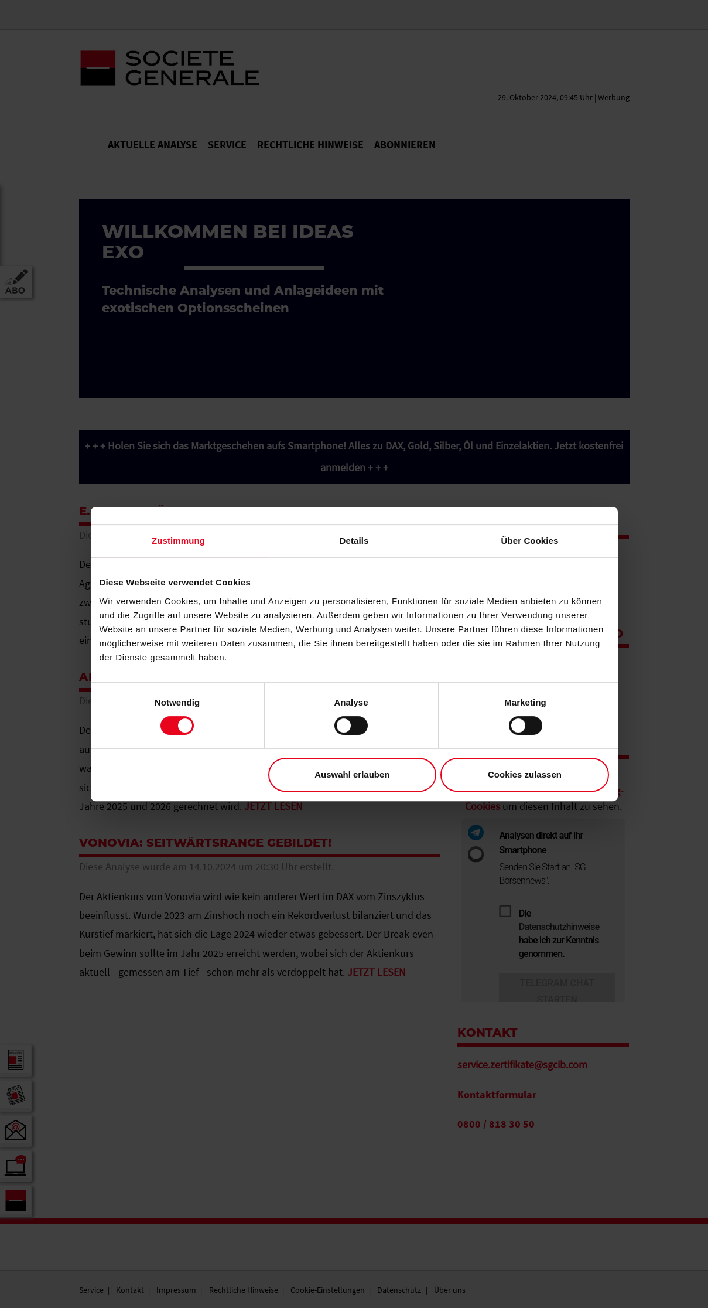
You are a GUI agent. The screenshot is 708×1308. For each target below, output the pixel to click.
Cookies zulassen (525, 774)
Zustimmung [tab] (178, 541)
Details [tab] (354, 541)
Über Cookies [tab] (530, 541)
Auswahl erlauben (351, 774)
